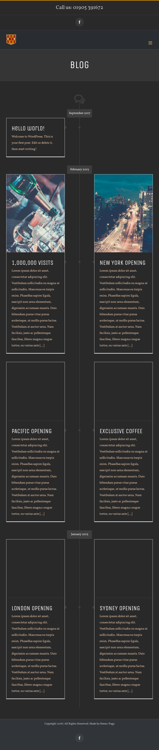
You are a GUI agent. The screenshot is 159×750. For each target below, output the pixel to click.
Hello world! (28, 128)
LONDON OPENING (32, 608)
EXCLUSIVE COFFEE (121, 431)
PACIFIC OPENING (32, 431)
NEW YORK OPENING (123, 262)
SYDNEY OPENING (120, 608)
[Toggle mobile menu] (150, 43)
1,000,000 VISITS (32, 262)
